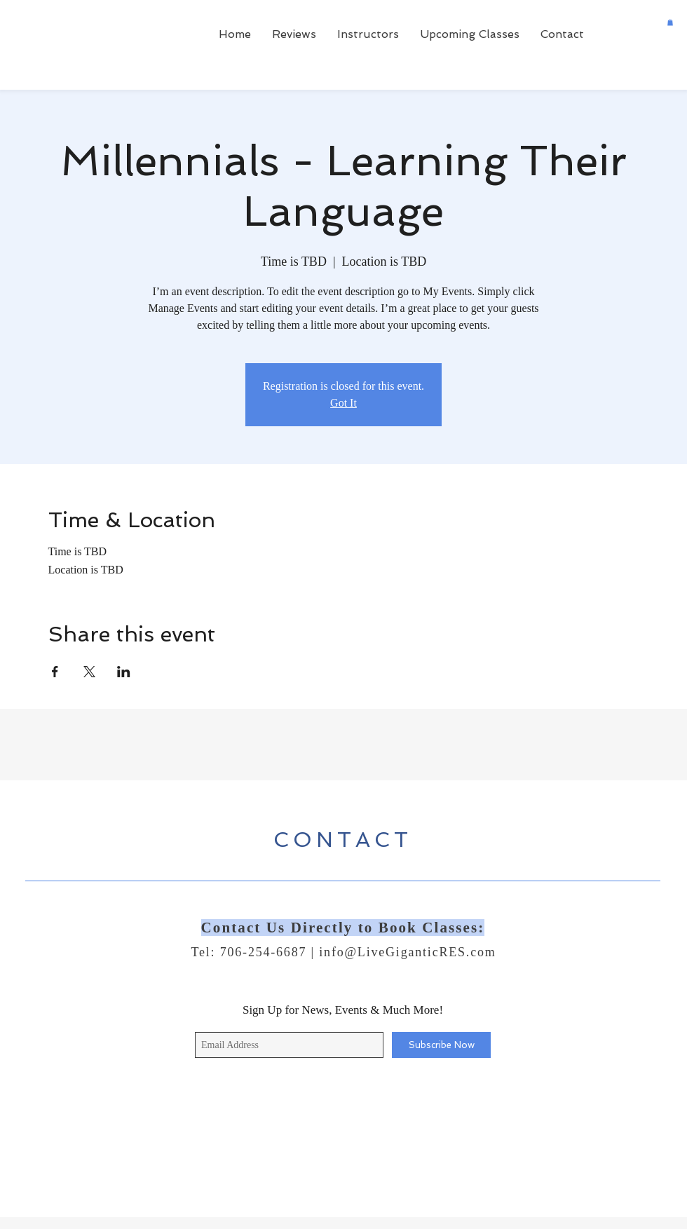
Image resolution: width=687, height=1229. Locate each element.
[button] (670, 22)
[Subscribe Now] (441, 1045)
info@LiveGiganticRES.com (407, 952)
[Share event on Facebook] (55, 671)
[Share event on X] (89, 671)
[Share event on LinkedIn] (123, 671)
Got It (343, 403)
